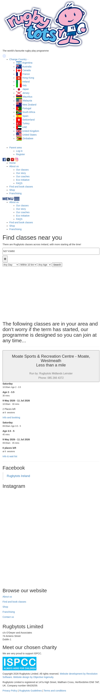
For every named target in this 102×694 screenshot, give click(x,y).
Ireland (26, 81)
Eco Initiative (22, 179)
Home (12, 163)
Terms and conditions (55, 690)
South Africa (28, 112)
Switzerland (28, 119)
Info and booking (11, 417)
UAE (24, 127)
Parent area (15, 147)
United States (29, 134)
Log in (19, 151)
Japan (25, 89)
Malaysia (27, 100)
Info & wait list (10, 456)
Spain (25, 116)
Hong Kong (28, 77)
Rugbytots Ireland (18, 476)
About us (14, 166)
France (26, 74)
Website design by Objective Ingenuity (33, 677)
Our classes (22, 169)
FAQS (19, 183)
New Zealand (29, 104)
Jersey (25, 93)
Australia (26, 66)
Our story (21, 173)
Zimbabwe (27, 138)
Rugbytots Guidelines (30, 690)
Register (20, 154)
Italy (24, 85)
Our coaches (22, 176)
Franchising (15, 193)
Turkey (25, 123)
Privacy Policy (10, 690)
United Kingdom (30, 131)
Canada (26, 70)
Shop (12, 190)
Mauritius (27, 96)
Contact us (8, 617)
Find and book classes (21, 186)
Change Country (18, 59)
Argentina (27, 62)
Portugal (26, 108)
